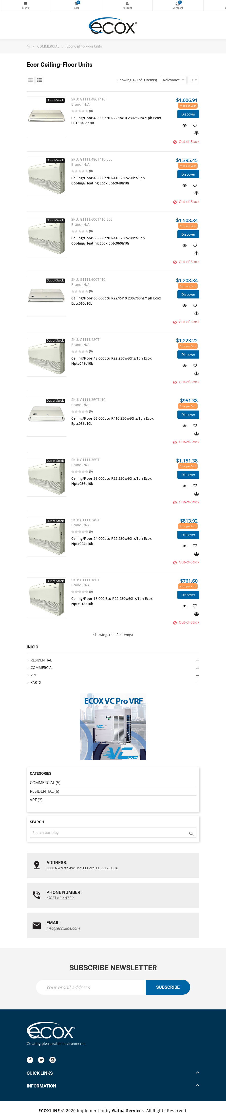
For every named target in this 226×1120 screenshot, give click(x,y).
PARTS (36, 682)
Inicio (32, 647)
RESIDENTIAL (41, 660)
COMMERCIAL (42, 667)
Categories (25, 3)
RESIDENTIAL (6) (44, 791)
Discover (188, 114)
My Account (127, 3)
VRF (34, 675)
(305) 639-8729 (59, 898)
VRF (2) (36, 800)
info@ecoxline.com (63, 928)
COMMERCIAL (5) (45, 782)
